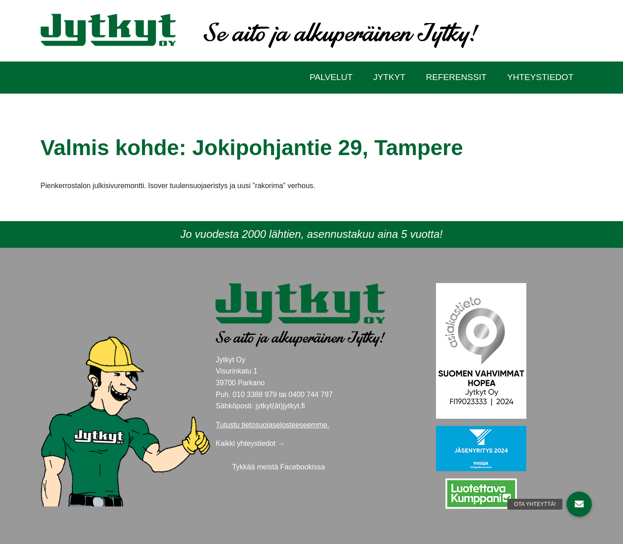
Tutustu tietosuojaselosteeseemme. (272, 425)
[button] (579, 504)
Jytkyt (389, 77)
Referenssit (456, 77)
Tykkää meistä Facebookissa (278, 467)
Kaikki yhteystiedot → (250, 443)
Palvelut (330, 77)
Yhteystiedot (540, 77)
